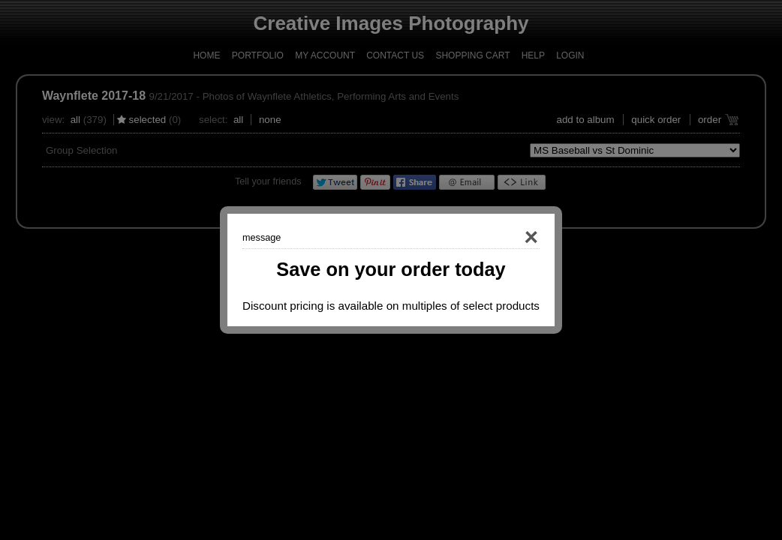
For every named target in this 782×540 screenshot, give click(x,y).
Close (509, 237)
